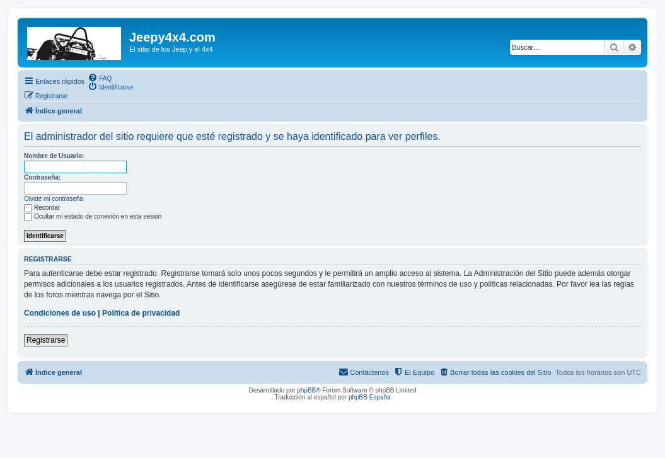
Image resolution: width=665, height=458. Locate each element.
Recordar (42, 207)
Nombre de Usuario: (54, 155)
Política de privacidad (141, 313)
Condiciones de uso (60, 313)
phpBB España (370, 397)
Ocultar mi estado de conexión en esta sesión (92, 216)
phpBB (306, 390)
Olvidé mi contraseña (53, 198)
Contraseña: (42, 177)
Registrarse (45, 340)
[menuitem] (100, 77)
